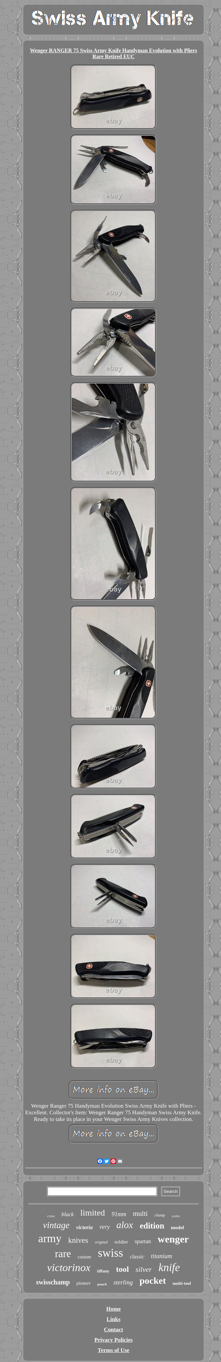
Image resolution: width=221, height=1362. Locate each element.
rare (63, 1253)
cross (51, 1216)
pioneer (83, 1283)
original (101, 1242)
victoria (84, 1227)
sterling (123, 1282)
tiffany (103, 1270)
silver (144, 1269)
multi (140, 1214)
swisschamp (53, 1282)
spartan (143, 1241)
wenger (173, 1238)
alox (124, 1225)
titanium (161, 1255)
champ (159, 1215)
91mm (119, 1214)
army (50, 1238)
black (67, 1214)
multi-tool (182, 1283)
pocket (152, 1280)
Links (114, 1319)
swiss (110, 1252)
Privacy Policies (113, 1340)
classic (137, 1256)
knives (78, 1240)
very (104, 1227)
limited (92, 1213)
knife (169, 1267)
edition (152, 1225)
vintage (56, 1225)
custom (84, 1256)
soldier (121, 1241)
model (177, 1227)
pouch (102, 1284)
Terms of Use (113, 1350)
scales (176, 1216)
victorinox (68, 1267)
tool (122, 1269)
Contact (113, 1329)
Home (113, 1309)
